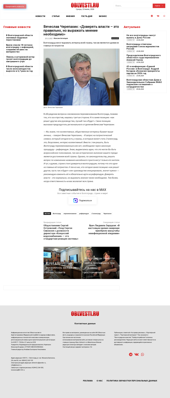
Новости (130, 40)
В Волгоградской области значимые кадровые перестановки (19, 37)
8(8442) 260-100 (27, 360)
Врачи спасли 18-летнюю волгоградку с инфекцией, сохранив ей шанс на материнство (20, 48)
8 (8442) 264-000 (37, 367)
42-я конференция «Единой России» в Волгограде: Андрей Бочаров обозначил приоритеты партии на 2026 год (143, 70)
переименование (69, 213)
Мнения (115, 38)
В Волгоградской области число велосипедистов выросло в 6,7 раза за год (19, 68)
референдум (84, 213)
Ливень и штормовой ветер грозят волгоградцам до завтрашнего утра (20, 59)
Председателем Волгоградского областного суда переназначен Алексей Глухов (143, 57)
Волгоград (57, 213)
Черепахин (107, 213)
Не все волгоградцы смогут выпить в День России (141, 36)
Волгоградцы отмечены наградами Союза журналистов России (142, 46)
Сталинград (95, 213)
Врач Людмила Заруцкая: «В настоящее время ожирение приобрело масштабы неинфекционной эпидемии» (104, 229)
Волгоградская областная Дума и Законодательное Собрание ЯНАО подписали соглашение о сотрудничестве (144, 83)
